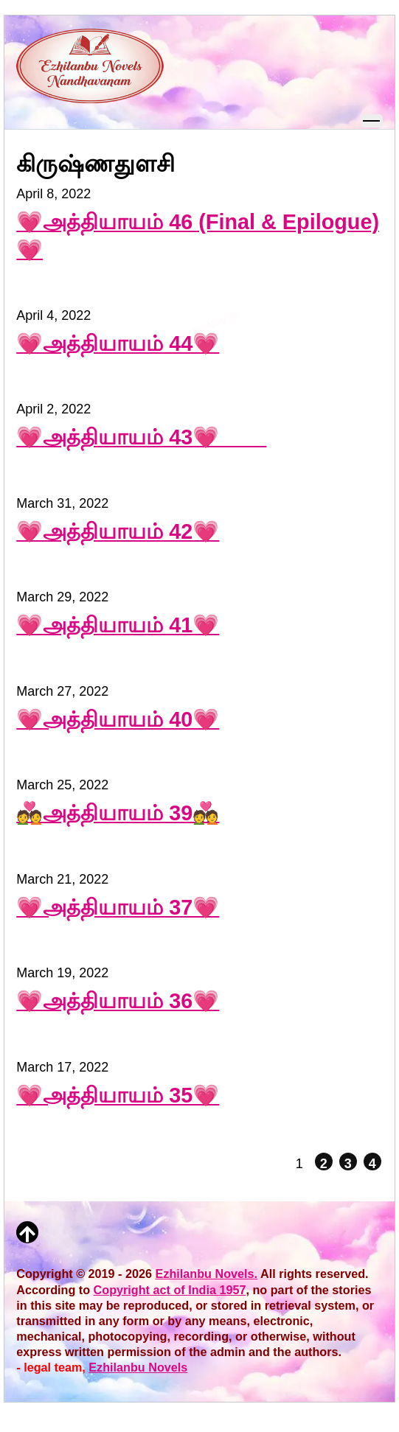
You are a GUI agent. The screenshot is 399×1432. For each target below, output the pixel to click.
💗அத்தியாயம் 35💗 (117, 1095)
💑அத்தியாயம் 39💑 (117, 813)
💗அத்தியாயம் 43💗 (141, 437)
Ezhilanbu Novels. (207, 1273)
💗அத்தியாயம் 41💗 (117, 625)
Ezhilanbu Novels (138, 1367)
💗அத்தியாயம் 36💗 (117, 1001)
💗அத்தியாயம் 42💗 (117, 531)
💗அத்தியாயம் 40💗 (117, 719)
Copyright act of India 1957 (170, 1289)
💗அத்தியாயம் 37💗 (117, 907)
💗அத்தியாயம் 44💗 (117, 343)
